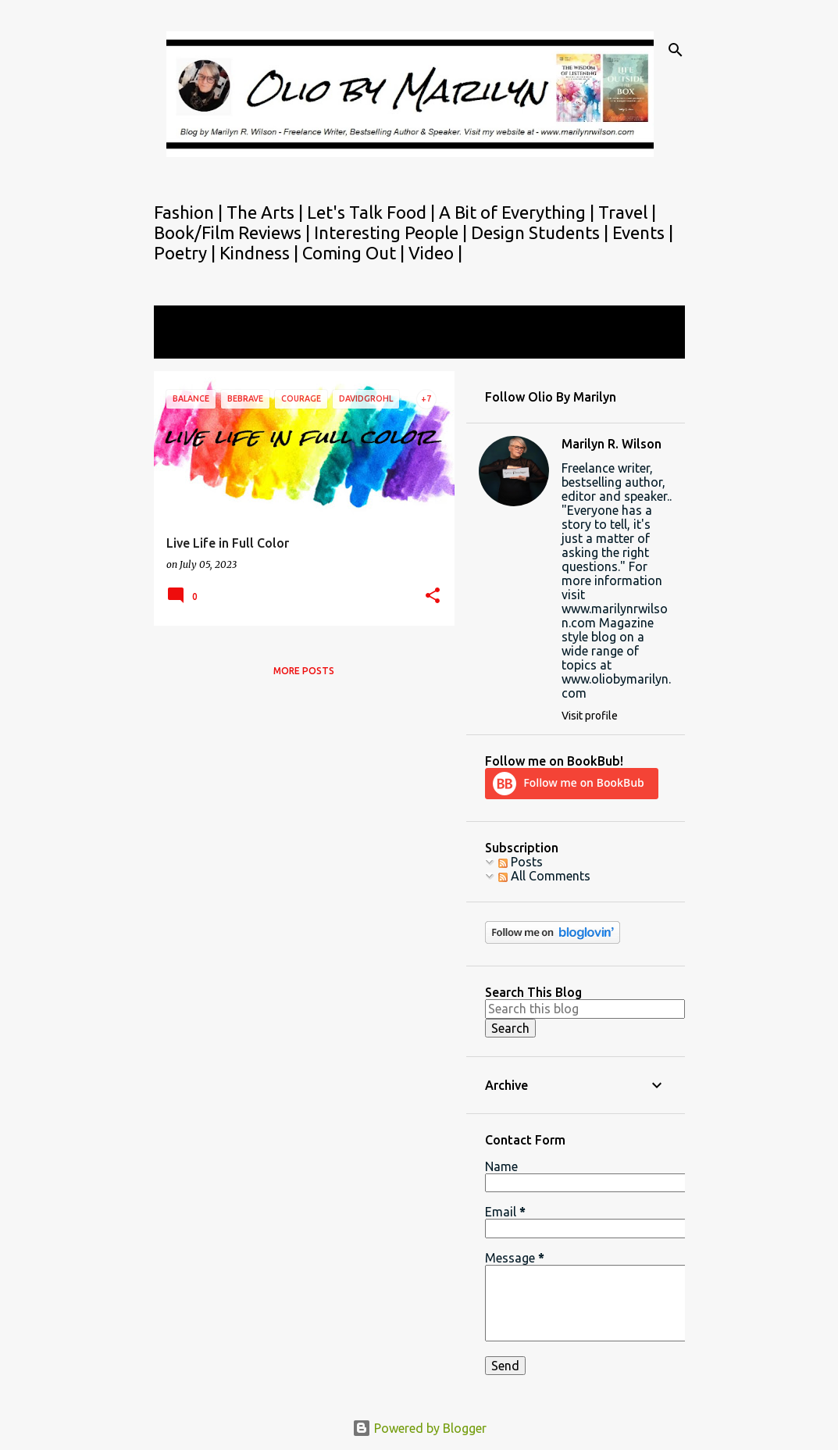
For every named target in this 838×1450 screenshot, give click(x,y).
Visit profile (590, 715)
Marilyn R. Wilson (611, 444)
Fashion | (190, 212)
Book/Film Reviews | (234, 232)
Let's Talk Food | (373, 212)
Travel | (627, 212)
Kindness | (260, 252)
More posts (303, 671)
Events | (642, 232)
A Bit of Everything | (518, 212)
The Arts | (266, 212)
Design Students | (541, 232)
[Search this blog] (585, 1008)
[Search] (675, 50)
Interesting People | (392, 232)
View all (186, 344)
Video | (435, 252)
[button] (432, 596)
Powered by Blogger (419, 1428)
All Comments (544, 876)
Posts (520, 862)
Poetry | (186, 252)
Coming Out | (355, 252)
